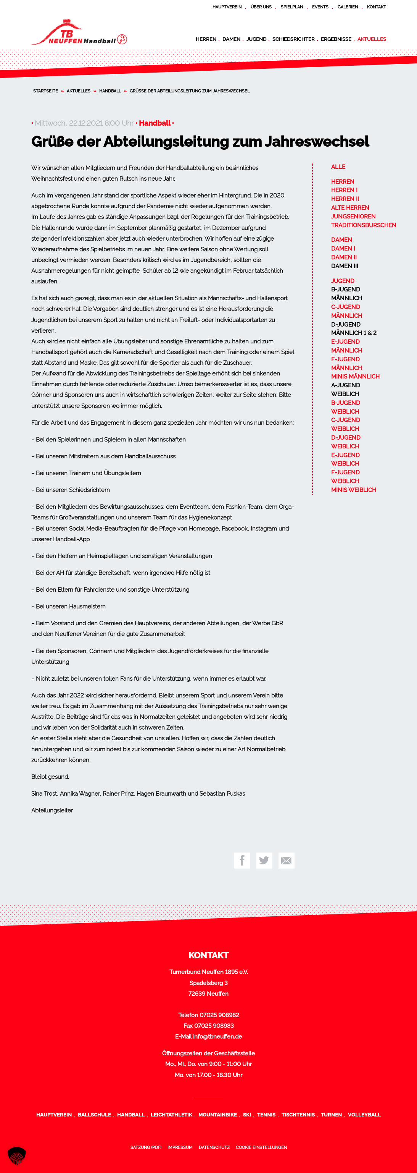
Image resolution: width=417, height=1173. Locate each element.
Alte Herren (350, 207)
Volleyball (364, 1115)
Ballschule (94, 1115)
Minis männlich (355, 376)
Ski (247, 1115)
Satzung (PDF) (145, 1147)
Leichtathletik (171, 1115)
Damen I (343, 248)
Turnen (331, 1115)
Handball (110, 91)
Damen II (344, 257)
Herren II (345, 199)
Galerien (348, 7)
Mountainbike (217, 1115)
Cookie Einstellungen (261, 1147)
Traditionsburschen (363, 225)
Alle (338, 166)
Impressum (180, 1147)
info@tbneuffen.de (217, 1036)
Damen (231, 39)
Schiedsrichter (293, 39)
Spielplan (292, 7)
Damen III (344, 266)
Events (320, 7)
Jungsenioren (353, 216)
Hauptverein (227, 7)
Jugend (256, 39)
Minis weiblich (353, 490)
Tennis (266, 1115)
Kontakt (376, 7)
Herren (206, 39)
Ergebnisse (336, 39)
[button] (17, 1156)
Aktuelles (371, 39)
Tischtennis (298, 1115)
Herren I (344, 190)
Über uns (261, 7)
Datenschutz (214, 1147)
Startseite (45, 91)
